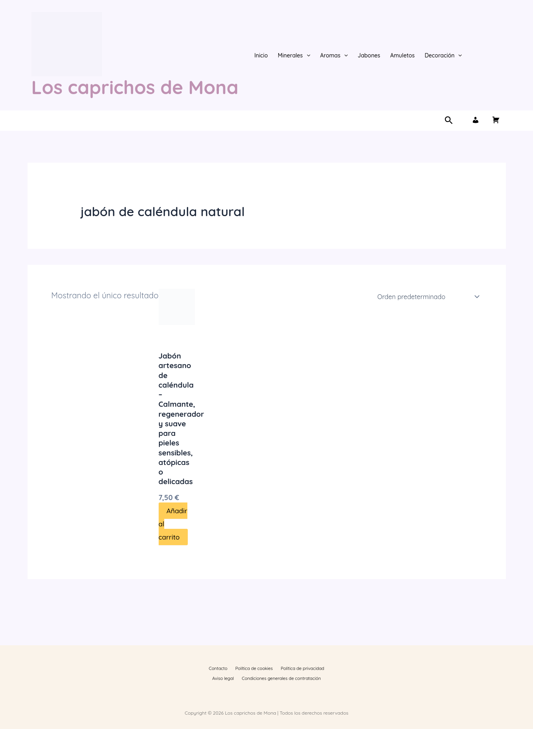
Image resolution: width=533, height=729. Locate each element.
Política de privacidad (285, 666)
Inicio (261, 55)
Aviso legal (322, 666)
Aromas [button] (334, 55)
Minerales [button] (294, 55)
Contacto (209, 666)
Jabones (369, 55)
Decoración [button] (443, 55)
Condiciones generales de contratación (266, 677)
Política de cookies (241, 666)
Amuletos (402, 55)
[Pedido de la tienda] (427, 297)
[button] (306, 55)
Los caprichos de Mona (134, 87)
